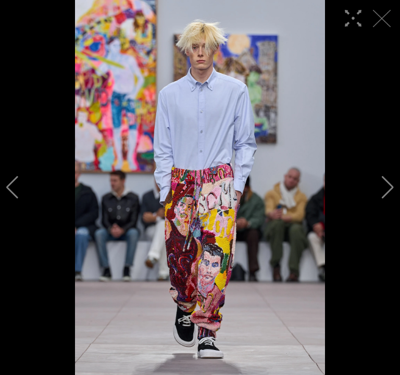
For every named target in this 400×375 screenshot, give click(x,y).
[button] (12, 187)
